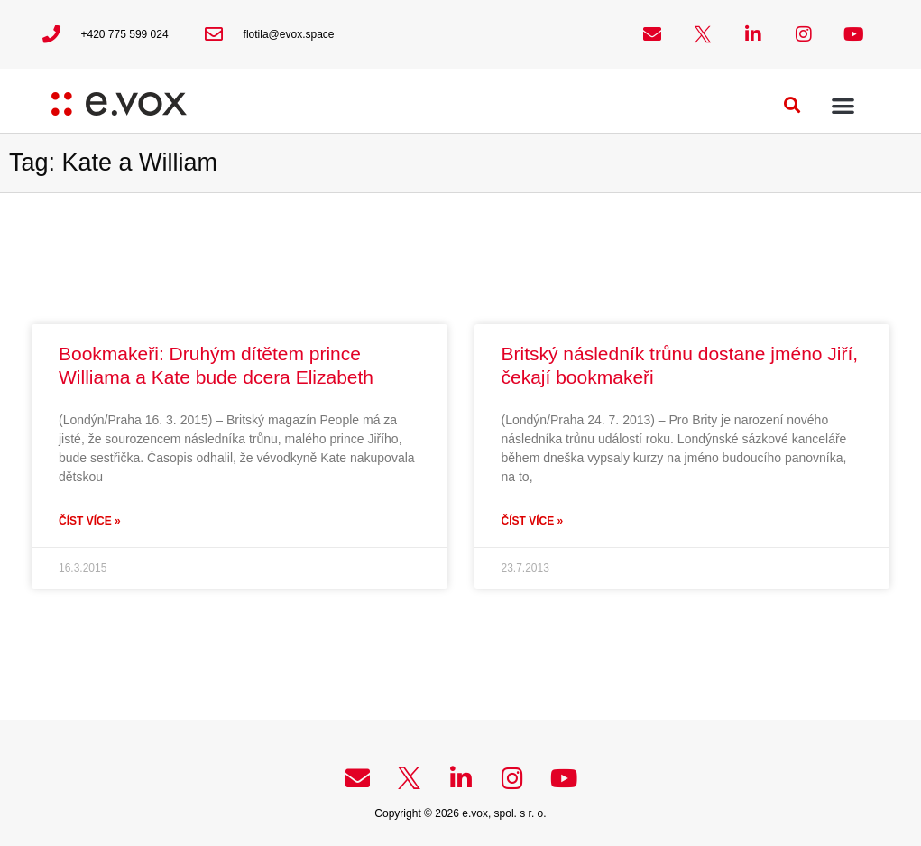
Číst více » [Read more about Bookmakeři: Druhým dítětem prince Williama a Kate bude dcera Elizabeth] (90, 521)
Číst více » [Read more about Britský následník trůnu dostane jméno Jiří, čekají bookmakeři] (533, 521)
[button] (791, 105)
